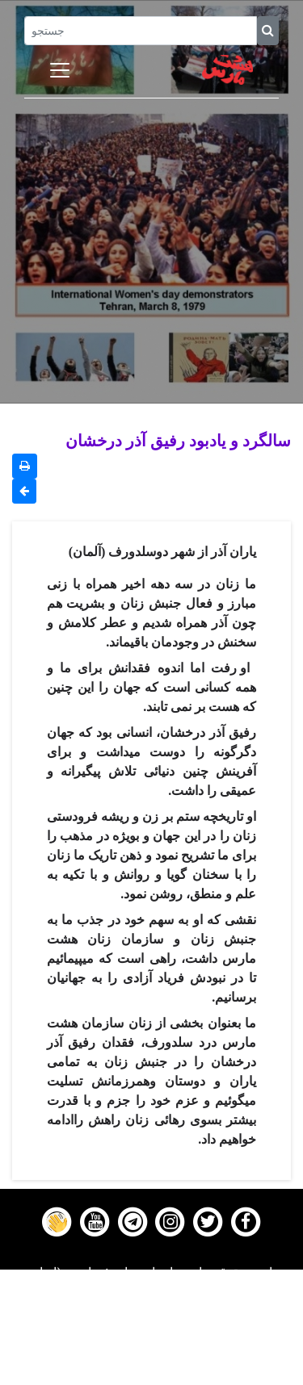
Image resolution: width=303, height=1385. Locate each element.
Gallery (152, 1334)
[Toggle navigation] (59, 70)
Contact (152, 1354)
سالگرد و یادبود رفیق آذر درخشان (178, 440)
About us (151, 1374)
